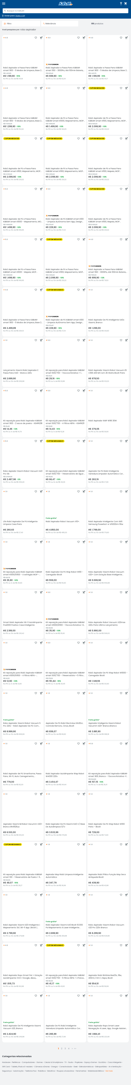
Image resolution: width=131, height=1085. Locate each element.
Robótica (42, 1071)
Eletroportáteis (101, 1066)
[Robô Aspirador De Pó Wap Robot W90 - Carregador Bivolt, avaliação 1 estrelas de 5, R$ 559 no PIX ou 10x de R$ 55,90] (65, 564)
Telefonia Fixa (30, 1071)
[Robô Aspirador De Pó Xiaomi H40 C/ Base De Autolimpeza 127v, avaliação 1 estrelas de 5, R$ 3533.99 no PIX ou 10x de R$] (65, 816)
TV (65, 1062)
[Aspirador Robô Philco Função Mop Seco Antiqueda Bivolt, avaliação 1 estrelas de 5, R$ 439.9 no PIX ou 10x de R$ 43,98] (108, 866)
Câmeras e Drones (42, 1066)
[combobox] (65, 10)
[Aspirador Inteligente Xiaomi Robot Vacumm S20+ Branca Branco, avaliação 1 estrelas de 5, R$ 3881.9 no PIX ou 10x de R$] (108, 715)
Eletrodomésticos (86, 1066)
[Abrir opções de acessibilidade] (121, 3)
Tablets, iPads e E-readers (22, 1066)
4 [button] (68, 1048)
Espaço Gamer (90, 1062)
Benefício (51, 1071)
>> (75, 1048)
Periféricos (16, 1062)
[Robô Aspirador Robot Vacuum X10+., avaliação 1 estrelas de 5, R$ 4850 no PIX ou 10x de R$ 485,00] (65, 513)
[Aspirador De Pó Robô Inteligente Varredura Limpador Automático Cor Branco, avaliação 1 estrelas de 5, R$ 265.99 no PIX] (65, 1017)
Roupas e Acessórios (65, 1071)
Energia (54, 1066)
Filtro (7, 23)
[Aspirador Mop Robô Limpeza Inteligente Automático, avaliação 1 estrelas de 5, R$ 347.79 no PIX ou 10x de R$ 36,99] (65, 866)
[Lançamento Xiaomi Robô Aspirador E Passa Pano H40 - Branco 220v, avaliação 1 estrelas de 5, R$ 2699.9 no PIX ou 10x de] (23, 362)
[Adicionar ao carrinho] (41, 37)
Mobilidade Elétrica (96, 1071)
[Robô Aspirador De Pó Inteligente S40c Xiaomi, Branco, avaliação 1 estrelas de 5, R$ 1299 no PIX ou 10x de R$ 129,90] (108, 312)
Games (39, 1062)
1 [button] (58, 1048)
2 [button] (61, 1048)
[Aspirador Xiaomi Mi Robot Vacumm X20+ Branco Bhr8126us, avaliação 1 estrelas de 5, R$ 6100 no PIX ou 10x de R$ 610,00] (23, 816)
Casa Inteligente (114, 1062)
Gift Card (6, 1066)
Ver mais (109, 1071)
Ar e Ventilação (115, 1066)
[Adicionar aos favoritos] (35, 37)
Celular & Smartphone (53, 1062)
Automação (18, 1071)
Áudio (70, 1062)
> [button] (72, 1048)
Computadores (28, 1062)
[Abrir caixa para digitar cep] (13, 16)
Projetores (79, 1062)
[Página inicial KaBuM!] (65, 4)
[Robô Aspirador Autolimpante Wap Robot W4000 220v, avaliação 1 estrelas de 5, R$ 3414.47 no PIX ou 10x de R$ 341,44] (65, 765)
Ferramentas (81, 1071)
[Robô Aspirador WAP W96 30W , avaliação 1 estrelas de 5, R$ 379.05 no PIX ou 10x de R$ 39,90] (108, 412)
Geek (76, 1066)
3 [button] (65, 1048)
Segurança (7, 1071)
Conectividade (65, 1066)
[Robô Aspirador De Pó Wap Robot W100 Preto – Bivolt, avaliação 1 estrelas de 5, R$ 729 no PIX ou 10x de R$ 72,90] (108, 816)
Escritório (102, 1062)
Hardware (6, 1062)
